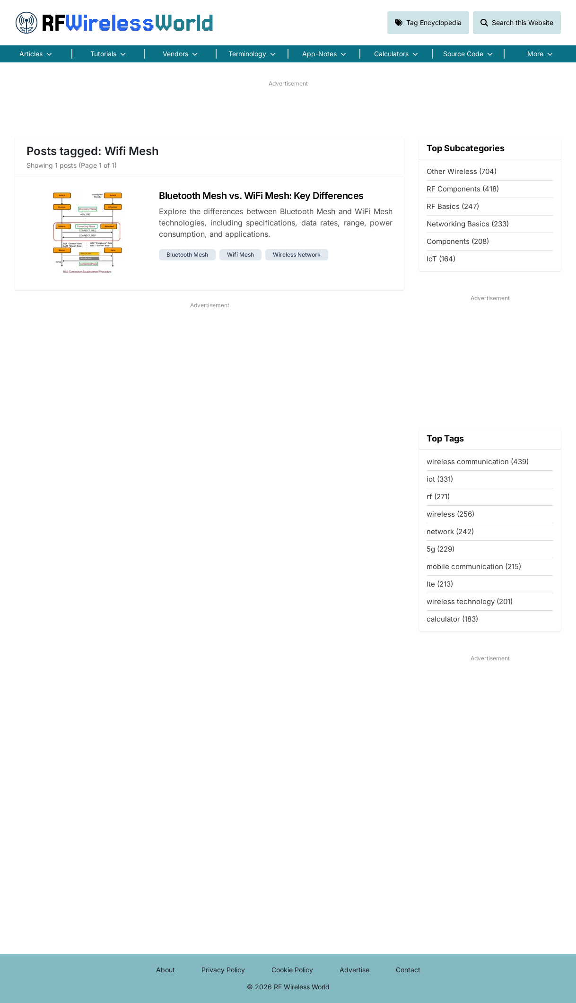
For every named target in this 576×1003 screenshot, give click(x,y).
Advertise (354, 970)
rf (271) (438, 496)
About (165, 970)
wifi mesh (240, 254)
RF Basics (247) (453, 206)
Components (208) (458, 241)
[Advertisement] (288, 109)
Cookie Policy (292, 970)
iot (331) (440, 479)
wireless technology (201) (470, 601)
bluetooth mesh (187, 254)
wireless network (297, 254)
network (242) (450, 531)
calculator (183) (452, 618)
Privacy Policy (223, 970)
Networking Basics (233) (468, 223)
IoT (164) (441, 258)
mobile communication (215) (474, 566)
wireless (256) (450, 514)
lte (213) (440, 583)
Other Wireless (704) (462, 171)
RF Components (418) (463, 188)
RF (114, 23)
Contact (408, 970)
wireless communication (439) (478, 461)
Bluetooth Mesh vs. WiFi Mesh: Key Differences (261, 195)
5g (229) (440, 549)
